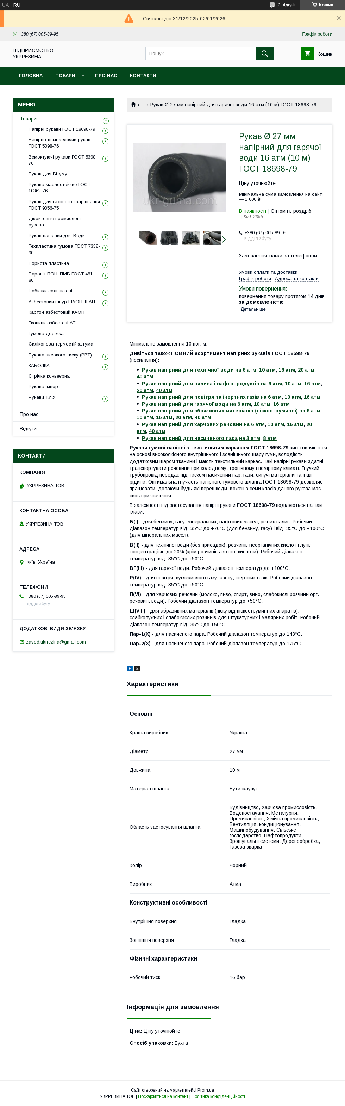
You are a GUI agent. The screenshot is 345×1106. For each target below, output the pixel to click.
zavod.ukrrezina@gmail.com (56, 642)
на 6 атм (245, 370)
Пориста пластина (49, 263)
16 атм (286, 370)
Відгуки (28, 428)
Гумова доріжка (46, 333)
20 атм (306, 370)
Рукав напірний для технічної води (188, 370)
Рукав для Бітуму (48, 173)
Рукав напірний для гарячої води (185, 404)
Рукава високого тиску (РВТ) (60, 355)
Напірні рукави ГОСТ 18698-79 (62, 129)
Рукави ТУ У (42, 397)
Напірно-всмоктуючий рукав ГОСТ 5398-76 (59, 143)
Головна (31, 75)
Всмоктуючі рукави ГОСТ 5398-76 (63, 160)
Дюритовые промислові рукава (55, 222)
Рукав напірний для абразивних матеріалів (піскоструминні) (220, 411)
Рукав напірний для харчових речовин (192, 424)
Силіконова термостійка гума (61, 344)
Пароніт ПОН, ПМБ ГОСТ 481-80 (61, 277)
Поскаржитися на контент (163, 1096)
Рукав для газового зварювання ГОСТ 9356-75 (64, 205)
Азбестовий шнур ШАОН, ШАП (62, 301)
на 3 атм (249, 438)
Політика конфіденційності (218, 1096)
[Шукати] (265, 53)
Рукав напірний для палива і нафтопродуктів (200, 383)
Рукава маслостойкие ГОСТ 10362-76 (59, 187)
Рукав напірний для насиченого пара (190, 438)
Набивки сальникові (50, 290)
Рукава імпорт (44, 386)
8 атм (270, 438)
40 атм (145, 376)
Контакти (143, 75)
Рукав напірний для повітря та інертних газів (200, 397)
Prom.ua (205, 1090)
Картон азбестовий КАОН (56, 312)
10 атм (267, 370)
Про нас (106, 75)
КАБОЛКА (39, 365)
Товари (65, 75)
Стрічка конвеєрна (49, 376)
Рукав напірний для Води (57, 235)
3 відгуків (287, 4)
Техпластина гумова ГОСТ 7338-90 (64, 249)
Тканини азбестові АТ (52, 322)
